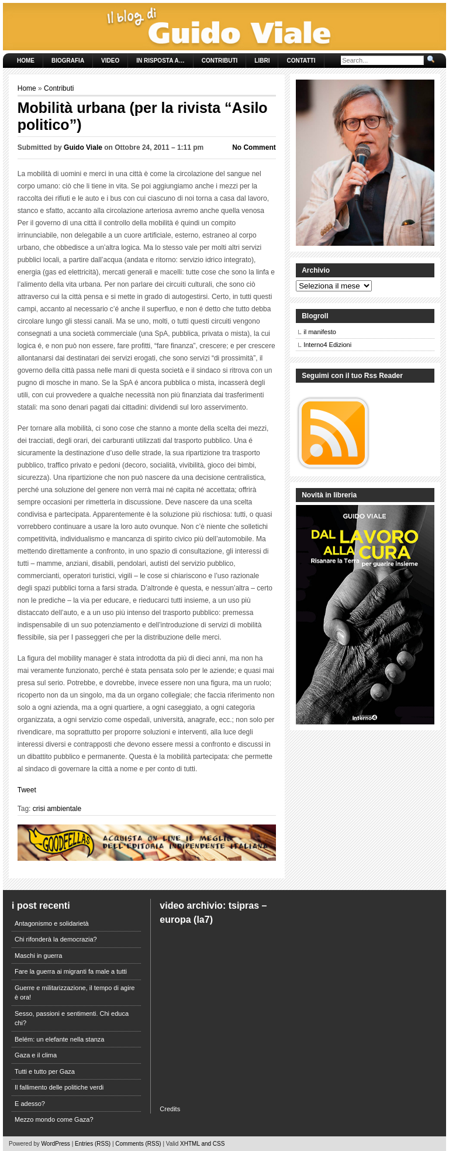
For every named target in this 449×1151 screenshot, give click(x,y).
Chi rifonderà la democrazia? (56, 939)
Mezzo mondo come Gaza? (54, 1119)
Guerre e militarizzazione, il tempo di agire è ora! (74, 992)
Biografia (67, 60)
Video (110, 60)
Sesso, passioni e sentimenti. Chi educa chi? (72, 1018)
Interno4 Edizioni (327, 344)
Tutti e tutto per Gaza (45, 1071)
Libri (262, 60)
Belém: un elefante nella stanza (60, 1039)
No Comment (254, 147)
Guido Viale (83, 147)
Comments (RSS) (138, 1143)
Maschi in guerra (38, 955)
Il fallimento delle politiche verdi (59, 1087)
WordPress (56, 1143)
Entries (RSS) (92, 1143)
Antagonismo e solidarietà (52, 923)
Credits (170, 1108)
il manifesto (319, 331)
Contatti (300, 60)
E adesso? (30, 1103)
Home (25, 60)
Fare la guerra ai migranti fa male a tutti (71, 971)
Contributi (220, 60)
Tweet (27, 790)
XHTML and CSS (202, 1143)
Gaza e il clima (36, 1055)
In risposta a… (160, 60)
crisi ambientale (57, 809)
